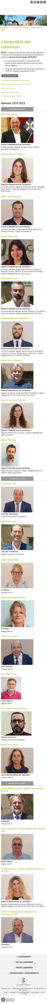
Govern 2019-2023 (17, 109)
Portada (4, 27)
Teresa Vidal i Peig (9, 236)
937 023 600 (40, 988)
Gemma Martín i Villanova (13, 154)
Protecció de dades (23, 992)
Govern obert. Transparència (24, 973)
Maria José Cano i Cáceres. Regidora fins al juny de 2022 (23, 870)
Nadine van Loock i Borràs (13, 400)
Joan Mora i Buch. (9, 114)
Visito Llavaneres (24, 967)
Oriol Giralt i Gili (8, 483)
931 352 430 (23, 990)
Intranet (24, 993)
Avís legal (13, 992)
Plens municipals (8, 88)
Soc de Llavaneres (24, 962)
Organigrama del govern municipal (15, 80)
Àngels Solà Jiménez (10, 559)
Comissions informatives (11, 96)
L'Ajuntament (24, 957)
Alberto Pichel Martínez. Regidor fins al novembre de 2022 (19, 912)
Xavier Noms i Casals (10, 360)
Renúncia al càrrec (17, 783)
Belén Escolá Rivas (9, 744)
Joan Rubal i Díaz (8, 521)
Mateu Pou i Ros (8, 440)
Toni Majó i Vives (9, 674)
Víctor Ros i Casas (9, 636)
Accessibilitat (35, 992)
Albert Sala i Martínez (11, 196)
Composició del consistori (20, 27)
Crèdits (5, 992)
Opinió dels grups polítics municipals (16, 84)
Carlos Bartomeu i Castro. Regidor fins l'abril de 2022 (23, 829)
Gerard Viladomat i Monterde (14, 318)
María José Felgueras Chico (13, 597)
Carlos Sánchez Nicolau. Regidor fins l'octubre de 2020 (22, 789)
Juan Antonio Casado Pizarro (14, 708)
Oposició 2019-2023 (17, 478)
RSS (43, 992)
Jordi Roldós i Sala (9, 278)
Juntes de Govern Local (10, 92)
